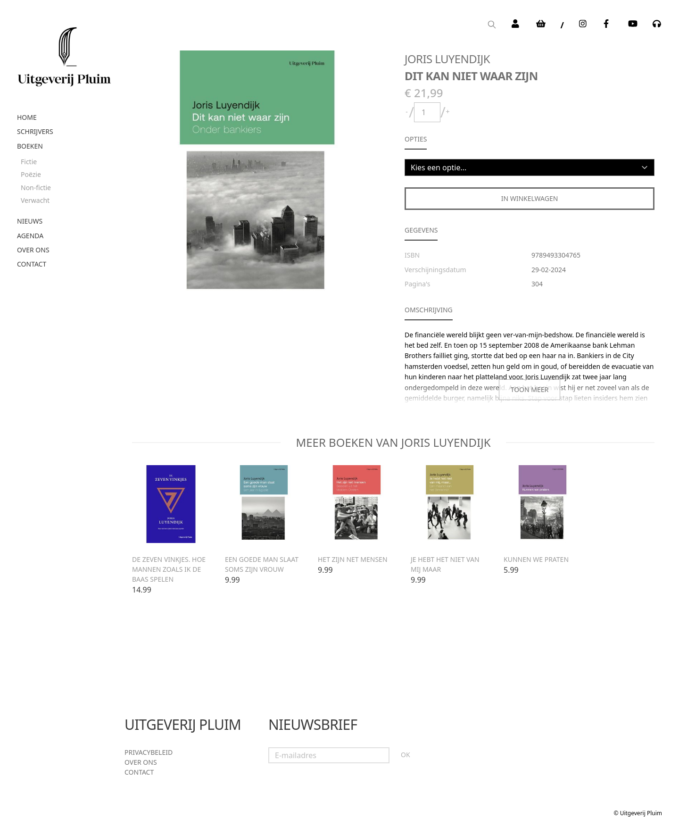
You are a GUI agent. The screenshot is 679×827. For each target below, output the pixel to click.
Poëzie (31, 174)
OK (405, 754)
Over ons (33, 249)
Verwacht (35, 200)
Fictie (29, 161)
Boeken (30, 146)
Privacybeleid (148, 752)
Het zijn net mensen (353, 559)
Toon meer (530, 389)
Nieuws (29, 221)
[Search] (492, 25)
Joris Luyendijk (447, 59)
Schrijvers (35, 131)
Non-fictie (36, 187)
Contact (31, 263)
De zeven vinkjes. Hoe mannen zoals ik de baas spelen (169, 569)
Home (27, 117)
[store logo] (64, 53)
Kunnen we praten (536, 559)
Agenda (30, 235)
